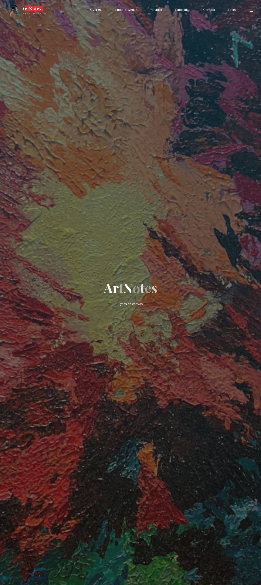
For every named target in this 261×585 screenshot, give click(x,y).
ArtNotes (32, 8)
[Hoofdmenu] (249, 10)
